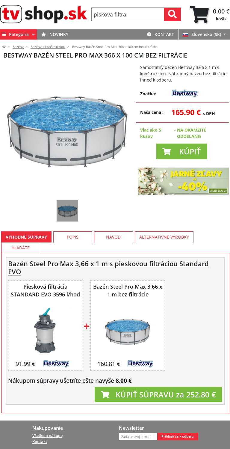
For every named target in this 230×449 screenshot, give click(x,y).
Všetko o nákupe (47, 435)
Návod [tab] (113, 237)
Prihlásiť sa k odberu (177, 436)
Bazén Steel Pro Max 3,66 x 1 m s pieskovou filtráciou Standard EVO (108, 267)
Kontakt (160, 34)
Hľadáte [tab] (20, 248)
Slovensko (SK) (202, 34)
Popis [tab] (72, 237)
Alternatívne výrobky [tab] (164, 237)
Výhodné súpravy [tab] (26, 237)
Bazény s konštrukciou (48, 47)
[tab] (210, 14)
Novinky (54, 34)
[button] (181, 151)
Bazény (18, 47)
